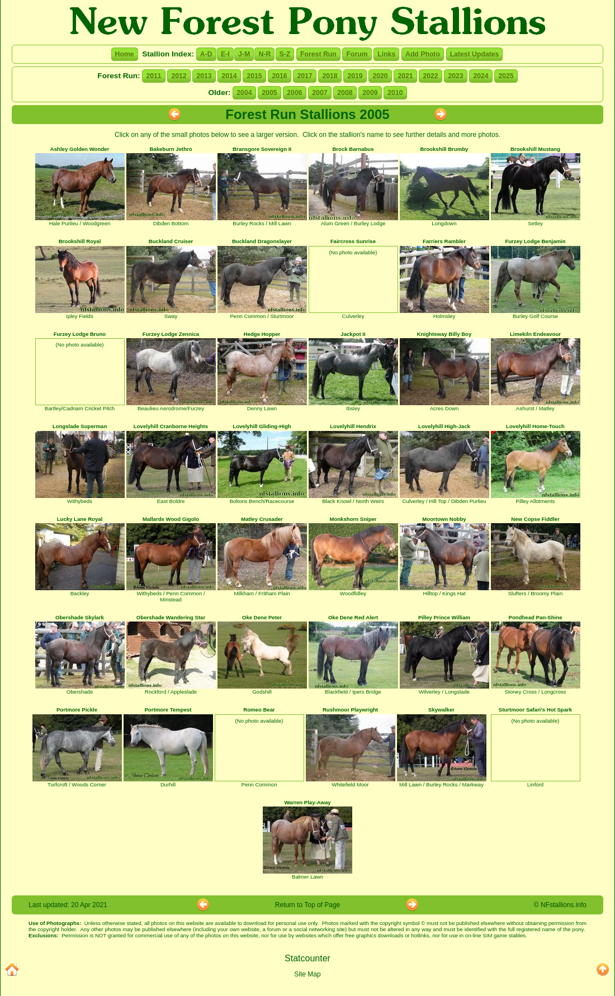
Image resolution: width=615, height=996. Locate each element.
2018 (329, 76)
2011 (153, 76)
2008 (344, 93)
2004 (244, 93)
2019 (354, 76)
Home (124, 54)
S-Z (285, 54)
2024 (480, 76)
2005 (269, 93)
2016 (279, 76)
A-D (206, 54)
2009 (369, 93)
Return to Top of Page (307, 905)
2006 (294, 93)
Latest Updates (474, 54)
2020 (379, 76)
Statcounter (307, 958)
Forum (356, 54)
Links (386, 54)
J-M (244, 54)
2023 (455, 76)
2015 (254, 76)
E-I (225, 54)
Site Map (307, 974)
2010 (395, 93)
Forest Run (318, 54)
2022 (430, 76)
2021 (405, 76)
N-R (264, 54)
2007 (319, 93)
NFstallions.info (563, 905)
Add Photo (422, 54)
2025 (505, 76)
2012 (178, 76)
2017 (304, 76)
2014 (228, 76)
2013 (203, 76)
